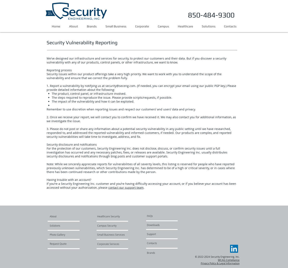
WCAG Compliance (229, 260)
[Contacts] (162, 243)
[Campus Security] (109, 225)
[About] (65, 216)
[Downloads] (159, 225)
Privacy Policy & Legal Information (220, 263)
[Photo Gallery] (61, 235)
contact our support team (126, 188)
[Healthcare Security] (108, 216)
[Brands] (151, 253)
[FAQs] (159, 216)
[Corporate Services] (108, 244)
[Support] (158, 234)
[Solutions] (61, 225)
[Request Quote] (61, 244)
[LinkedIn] (234, 249)
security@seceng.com (120, 86)
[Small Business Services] (111, 235)
